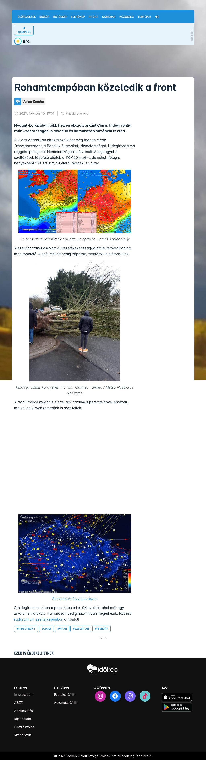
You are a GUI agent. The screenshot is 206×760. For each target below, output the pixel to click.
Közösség (126, 16)
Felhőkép (78, 16)
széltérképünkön (49, 619)
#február (101, 628)
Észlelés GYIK (64, 695)
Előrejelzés (27, 16)
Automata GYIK (65, 703)
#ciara (46, 628)
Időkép (44, 16)
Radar (93, 16)
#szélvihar (81, 628)
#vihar (62, 628)
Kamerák (109, 16)
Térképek (144, 16)
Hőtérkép (60, 16)
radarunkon (24, 619)
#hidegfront (26, 628)
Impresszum (23, 695)
